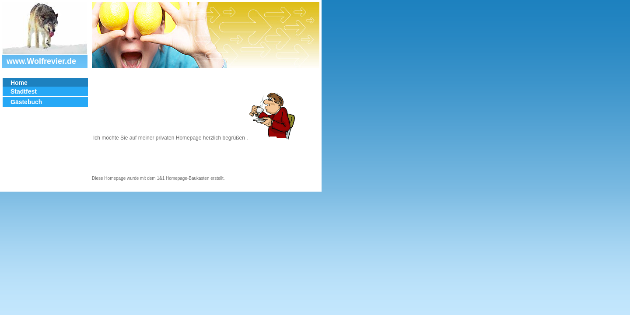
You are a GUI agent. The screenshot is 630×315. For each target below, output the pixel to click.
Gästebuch (26, 101)
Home (19, 82)
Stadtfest (23, 91)
